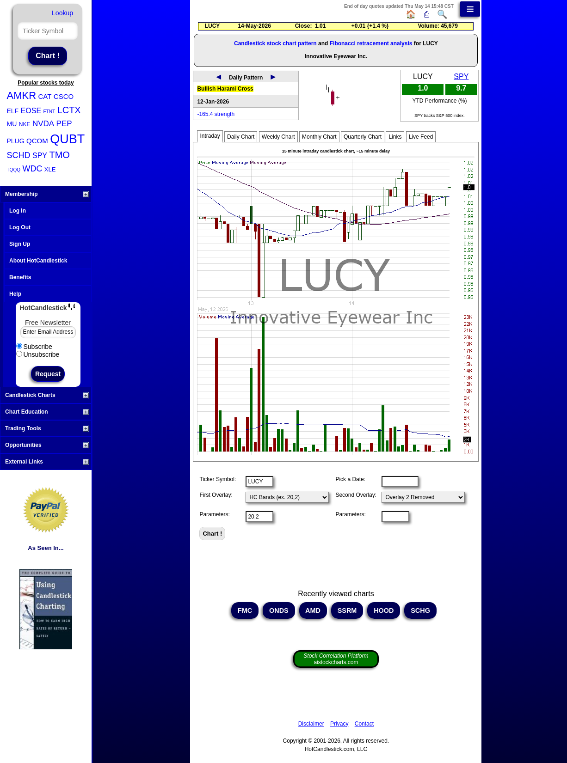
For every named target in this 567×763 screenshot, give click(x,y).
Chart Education (47, 412)
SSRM (347, 610)
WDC (32, 168)
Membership (47, 194)
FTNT (49, 111)
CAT (45, 96)
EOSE (31, 111)
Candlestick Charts (47, 395)
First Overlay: (215, 495)
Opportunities (47, 445)
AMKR (22, 95)
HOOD (383, 610)
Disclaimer (311, 723)
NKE (25, 124)
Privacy (339, 723)
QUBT (67, 139)
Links (394, 137)
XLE (50, 169)
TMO (59, 155)
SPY (39, 155)
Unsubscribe (38, 354)
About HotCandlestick (38, 260)
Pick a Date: (350, 479)
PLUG (16, 141)
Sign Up (19, 244)
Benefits (20, 277)
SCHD (19, 155)
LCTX (69, 110)
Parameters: (214, 514)
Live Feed (421, 137)
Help (15, 294)
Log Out (20, 227)
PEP (64, 123)
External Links (47, 461)
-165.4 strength (215, 114)
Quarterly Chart (363, 137)
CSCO (64, 96)
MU (12, 124)
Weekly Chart (278, 137)
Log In (17, 211)
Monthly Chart (319, 137)
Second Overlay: (355, 495)
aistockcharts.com (335, 659)
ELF (13, 111)
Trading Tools (47, 428)
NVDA (43, 123)
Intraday (210, 136)
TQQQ (13, 169)
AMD (313, 610)
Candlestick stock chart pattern (275, 43)
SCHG (420, 610)
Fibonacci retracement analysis (371, 43)
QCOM (37, 141)
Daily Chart (240, 137)
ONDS (278, 610)
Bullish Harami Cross (225, 88)
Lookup (62, 13)
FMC (245, 610)
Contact (364, 723)
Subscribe (34, 346)
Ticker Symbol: (217, 479)
